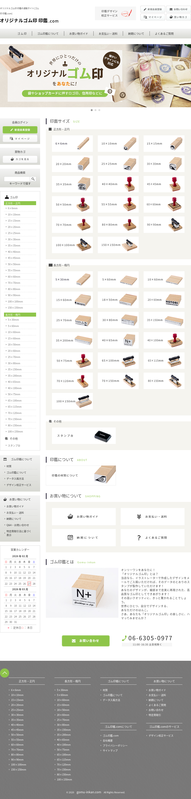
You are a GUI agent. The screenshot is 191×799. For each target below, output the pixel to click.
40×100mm (15, 388)
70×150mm (15, 419)
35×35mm (14, 245)
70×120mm (15, 413)
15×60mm (14, 338)
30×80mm (14, 363)
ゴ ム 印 (22, 33)
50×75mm (14, 394)
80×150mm (15, 425)
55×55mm (14, 270)
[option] (95, 75)
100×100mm (15, 301)
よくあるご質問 (164, 33)
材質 (8, 466)
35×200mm (15, 375)
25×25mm (14, 233)
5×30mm (13, 319)
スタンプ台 (14, 445)
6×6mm (13, 208)
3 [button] (99, 109)
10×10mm (14, 214)
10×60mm (14, 332)
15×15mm (14, 220)
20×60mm (14, 351)
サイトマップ (110, 750)
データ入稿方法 (15, 478)
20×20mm (14, 227)
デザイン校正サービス (18, 485)
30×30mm (14, 239)
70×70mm (14, 282)
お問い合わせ (156, 710)
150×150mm (15, 307)
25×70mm (14, 357)
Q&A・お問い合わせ (17, 525)
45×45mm (14, 258)
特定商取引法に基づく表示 (18, 533)
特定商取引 (155, 715)
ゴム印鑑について (48, 33)
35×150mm (15, 369)
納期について (136, 33)
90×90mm (14, 295)
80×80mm (14, 289)
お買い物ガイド (78, 33)
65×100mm (15, 400)
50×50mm (14, 264)
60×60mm (14, 276)
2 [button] (96, 109)
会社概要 (108, 740)
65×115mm (15, 406)
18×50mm (14, 344)
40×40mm (14, 252)
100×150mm (15, 431)
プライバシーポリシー (115, 745)
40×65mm (14, 382)
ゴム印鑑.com (111, 735)
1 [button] (92, 109)
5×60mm (13, 326)
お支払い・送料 (108, 33)
